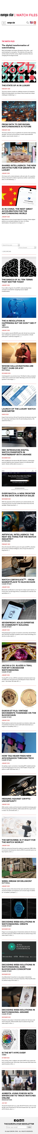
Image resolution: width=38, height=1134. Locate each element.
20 (4, 251)
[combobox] (11, 245)
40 (7, 251)
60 (10, 251)
